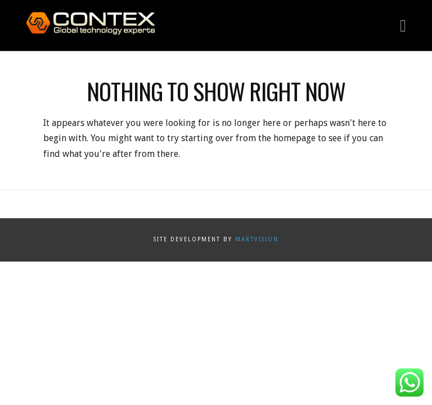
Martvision (256, 239)
